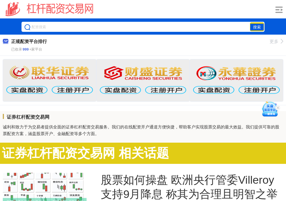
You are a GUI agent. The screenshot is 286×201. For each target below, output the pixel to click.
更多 (276, 41)
